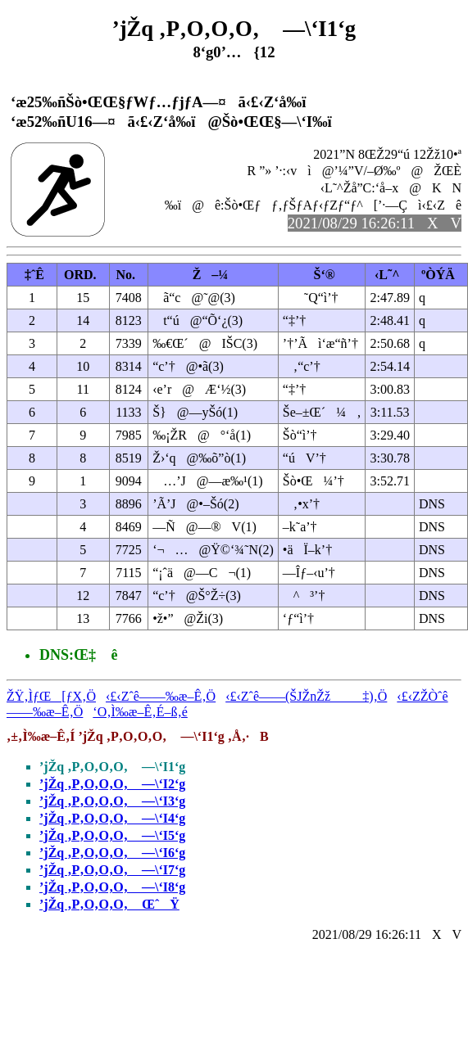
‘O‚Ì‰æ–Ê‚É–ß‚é (140, 712)
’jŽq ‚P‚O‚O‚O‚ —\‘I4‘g (112, 818)
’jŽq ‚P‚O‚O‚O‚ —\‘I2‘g (112, 784)
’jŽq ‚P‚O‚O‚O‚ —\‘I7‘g (112, 870)
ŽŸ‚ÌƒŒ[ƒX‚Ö (51, 696)
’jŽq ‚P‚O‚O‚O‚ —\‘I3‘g (112, 801)
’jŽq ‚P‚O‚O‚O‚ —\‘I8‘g (112, 887)
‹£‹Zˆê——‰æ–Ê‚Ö (161, 696)
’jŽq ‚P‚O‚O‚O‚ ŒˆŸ (109, 904)
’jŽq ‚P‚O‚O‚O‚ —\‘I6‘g (112, 853)
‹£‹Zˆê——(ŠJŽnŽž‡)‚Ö (306, 696)
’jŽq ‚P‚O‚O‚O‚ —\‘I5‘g (112, 835)
